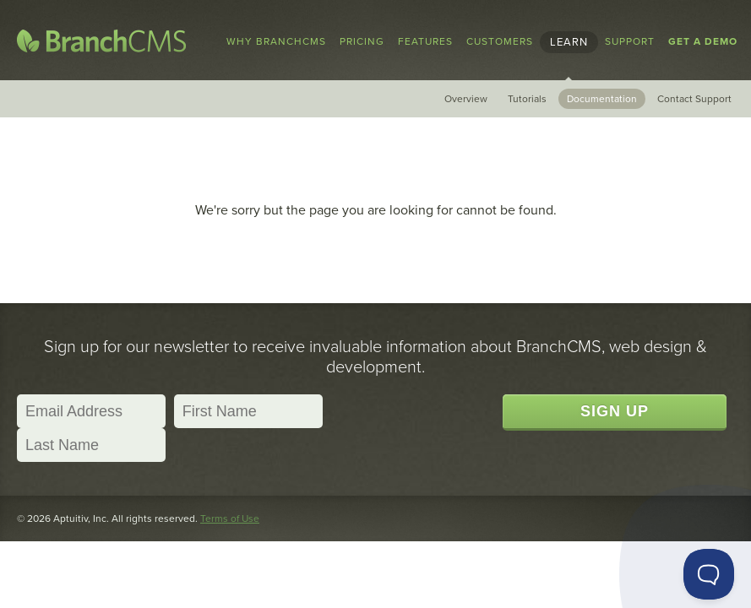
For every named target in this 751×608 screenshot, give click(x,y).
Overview (465, 99)
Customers (499, 41)
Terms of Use (229, 518)
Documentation (602, 99)
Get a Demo (702, 41)
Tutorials (527, 99)
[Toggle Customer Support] (708, 574)
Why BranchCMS (276, 41)
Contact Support (694, 99)
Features (425, 41)
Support (630, 41)
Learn (569, 42)
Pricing (362, 41)
